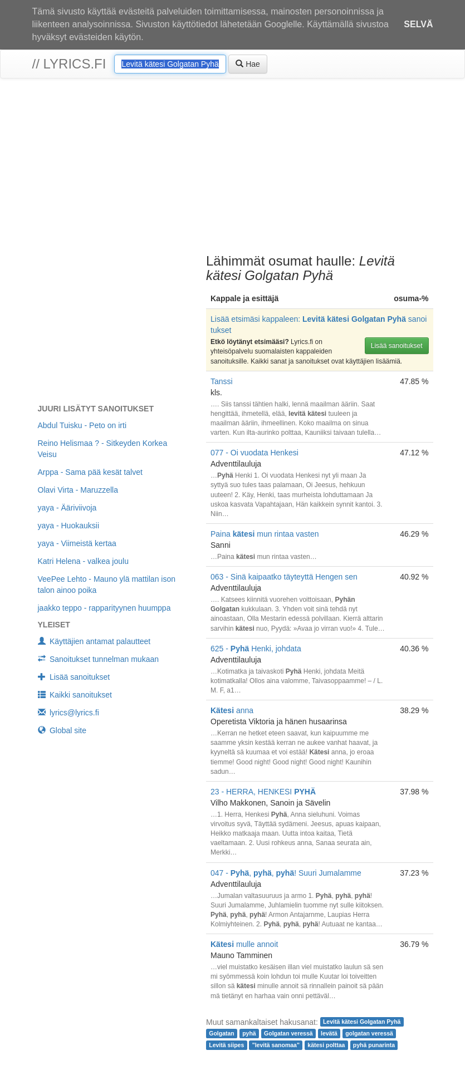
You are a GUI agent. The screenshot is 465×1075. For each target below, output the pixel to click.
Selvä (418, 24)
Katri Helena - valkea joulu (83, 561)
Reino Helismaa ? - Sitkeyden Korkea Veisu (103, 449)
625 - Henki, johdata (256, 648)
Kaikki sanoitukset (75, 694)
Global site (62, 730)
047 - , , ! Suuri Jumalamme (286, 872)
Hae (248, 64)
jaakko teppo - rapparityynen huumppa (104, 607)
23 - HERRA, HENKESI (263, 791)
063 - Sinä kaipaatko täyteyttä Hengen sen (284, 576)
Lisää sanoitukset (397, 346)
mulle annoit (244, 944)
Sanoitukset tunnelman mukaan (98, 659)
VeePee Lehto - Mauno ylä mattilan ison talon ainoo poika (107, 585)
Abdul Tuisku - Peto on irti (82, 425)
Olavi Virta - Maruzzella (78, 489)
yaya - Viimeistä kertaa (77, 543)
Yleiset (54, 624)
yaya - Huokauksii (69, 525)
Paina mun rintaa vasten (265, 533)
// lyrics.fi (69, 63)
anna (232, 710)
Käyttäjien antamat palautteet (94, 641)
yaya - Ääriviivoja (67, 507)
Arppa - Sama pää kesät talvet (90, 472)
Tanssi (222, 381)
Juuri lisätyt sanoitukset (96, 408)
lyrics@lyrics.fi (68, 712)
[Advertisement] (232, 168)
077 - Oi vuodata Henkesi (254, 452)
